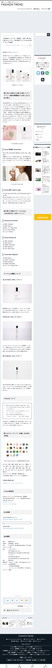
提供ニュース (38, 134)
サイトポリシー (42, 639)
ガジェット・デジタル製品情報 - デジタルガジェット (15, 654)
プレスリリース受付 (45, 8)
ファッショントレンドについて (24, 8)
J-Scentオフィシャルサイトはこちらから (13, 483)
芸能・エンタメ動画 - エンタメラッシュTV (40, 654)
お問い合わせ (36, 8)
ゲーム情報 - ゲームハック (36, 649)
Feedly (47, 75)
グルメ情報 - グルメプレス (17, 647)
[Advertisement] (26, 21)
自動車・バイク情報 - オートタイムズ (36, 653)
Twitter (38, 75)
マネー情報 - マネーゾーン (43, 651)
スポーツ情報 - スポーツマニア (27, 651)
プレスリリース (28, 606)
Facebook (42, 75)
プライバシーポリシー (30, 639)
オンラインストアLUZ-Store (9, 504)
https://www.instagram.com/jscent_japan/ (12, 519)
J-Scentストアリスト (8, 502)
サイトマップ (38, 641)
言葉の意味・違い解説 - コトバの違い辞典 (35, 660)
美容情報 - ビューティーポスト (11, 651)
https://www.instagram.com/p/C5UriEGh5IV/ (13, 528)
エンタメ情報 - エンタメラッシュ (34, 647)
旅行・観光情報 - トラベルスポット (16, 653)
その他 (37, 140)
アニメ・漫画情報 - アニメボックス (19, 649)
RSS (42, 81)
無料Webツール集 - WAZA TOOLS (15, 660)
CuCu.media (39, 137)
